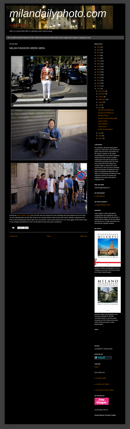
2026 (98, 47)
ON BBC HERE (101, 378)
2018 (98, 69)
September (102, 99)
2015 (98, 77)
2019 (98, 66)
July (99, 105)
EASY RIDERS (103, 124)
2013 (98, 83)
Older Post (83, 236)
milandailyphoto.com (57, 13)
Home (49, 236)
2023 (98, 55)
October (101, 97)
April (100, 136)
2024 (98, 52)
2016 (98, 75)
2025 (98, 50)
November (101, 94)
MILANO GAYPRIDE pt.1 (106, 113)
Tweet (96, 367)
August (100, 102)
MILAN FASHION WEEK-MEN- (108, 118)
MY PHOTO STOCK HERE (104, 390)
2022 (98, 58)
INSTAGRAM (100, 196)
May (100, 133)
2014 (98, 80)
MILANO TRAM (103, 115)
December (101, 91)
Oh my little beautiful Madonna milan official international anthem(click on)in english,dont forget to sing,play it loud (49, 38)
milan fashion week (23, 215)
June (100, 108)
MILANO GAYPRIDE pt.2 (106, 110)
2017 (98, 72)
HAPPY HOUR (102, 121)
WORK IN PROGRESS (105, 129)
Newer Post (13, 236)
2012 (98, 86)
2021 (98, 61)
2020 (98, 64)
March (100, 138)
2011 (98, 88)
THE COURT (102, 127)
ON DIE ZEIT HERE (102, 384)
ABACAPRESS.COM (103, 205)
